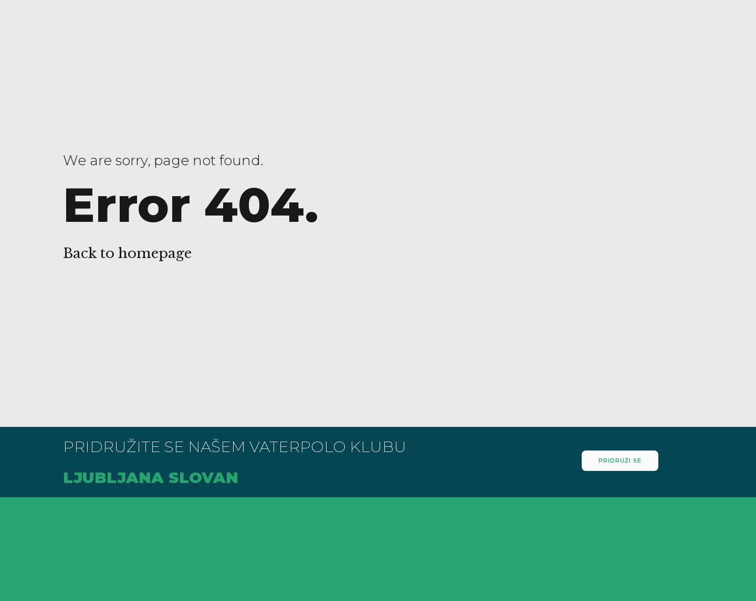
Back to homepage (127, 253)
